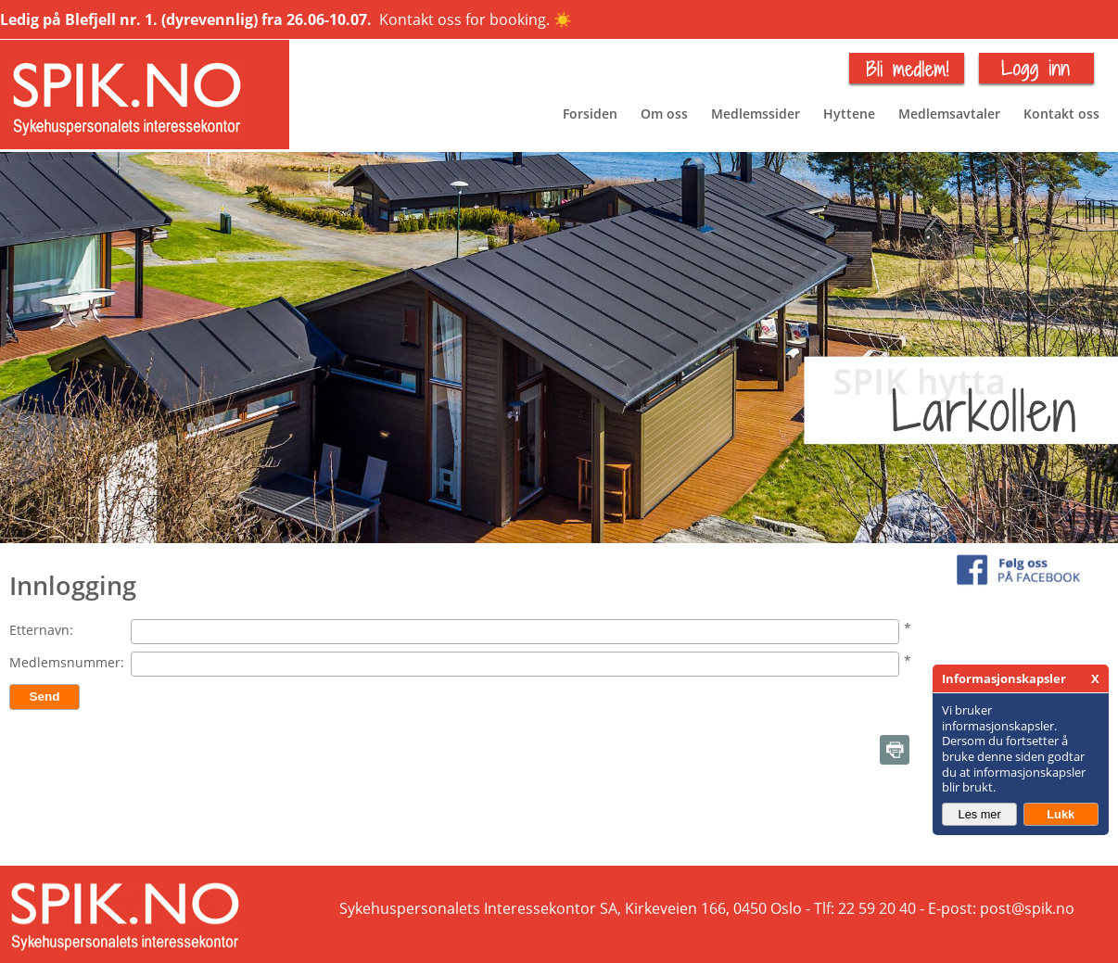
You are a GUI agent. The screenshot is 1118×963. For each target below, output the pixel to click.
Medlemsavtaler (949, 113)
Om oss (664, 113)
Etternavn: (41, 630)
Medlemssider (755, 113)
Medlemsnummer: (66, 662)
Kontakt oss (1061, 113)
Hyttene (849, 113)
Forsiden (590, 113)
